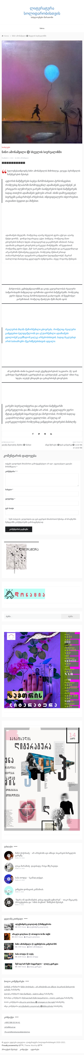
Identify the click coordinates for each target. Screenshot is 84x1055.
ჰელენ (7, 994)
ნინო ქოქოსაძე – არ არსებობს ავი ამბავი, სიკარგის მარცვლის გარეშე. (45, 854)
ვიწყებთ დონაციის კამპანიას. (29, 889)
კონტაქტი (24, 1049)
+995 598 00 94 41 (12, 1022)
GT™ (40, 1045)
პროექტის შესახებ (9, 1049)
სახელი (9, 489)
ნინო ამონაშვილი (23, 158)
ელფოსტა (10, 499)
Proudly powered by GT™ (13, 1045)
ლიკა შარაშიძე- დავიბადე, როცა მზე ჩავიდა (36, 866)
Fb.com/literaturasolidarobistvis (17, 1032)
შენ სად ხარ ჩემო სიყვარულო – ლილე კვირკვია (43, 998)
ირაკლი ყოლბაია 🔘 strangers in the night (37, 1002)
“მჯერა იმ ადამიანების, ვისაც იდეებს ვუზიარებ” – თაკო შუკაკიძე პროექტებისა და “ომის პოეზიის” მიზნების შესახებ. (46, 901)
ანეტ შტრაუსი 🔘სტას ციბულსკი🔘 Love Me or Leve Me (63, 446)
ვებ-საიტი (9, 508)
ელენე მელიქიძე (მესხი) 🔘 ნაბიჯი (16, 445)
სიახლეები (6, 147)
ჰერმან (7, 987)
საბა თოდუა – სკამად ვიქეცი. (29, 877)
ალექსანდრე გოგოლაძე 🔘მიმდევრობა (35, 1006)
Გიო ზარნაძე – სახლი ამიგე (32, 994)
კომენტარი (10, 471)
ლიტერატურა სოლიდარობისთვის (42, 11)
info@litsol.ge (9, 1027)
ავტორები (35, 1049)
